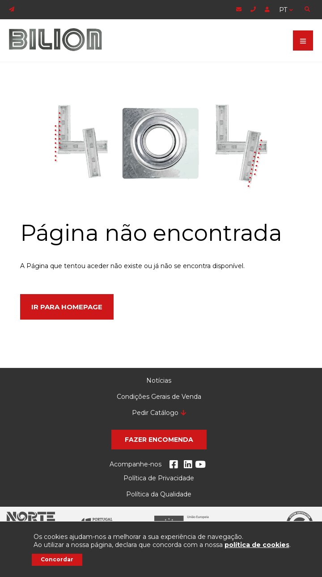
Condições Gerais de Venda (159, 397)
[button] (159, 439)
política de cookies (257, 545)
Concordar (57, 559)
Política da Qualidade (158, 494)
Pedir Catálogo (155, 413)
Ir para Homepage (66, 307)
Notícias (158, 380)
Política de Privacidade (158, 478)
